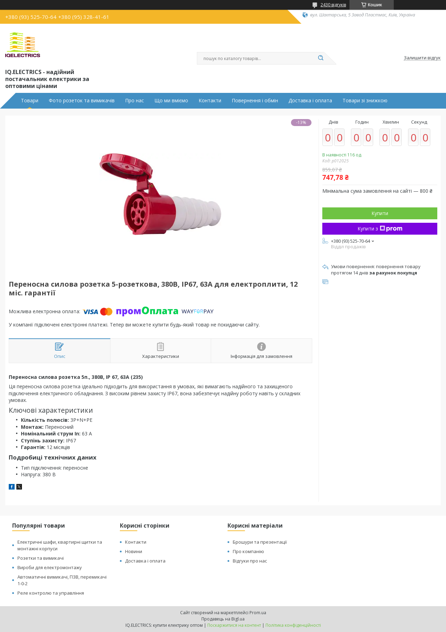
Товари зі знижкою (365, 100)
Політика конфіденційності (293, 625)
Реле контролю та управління (50, 593)
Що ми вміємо (171, 100)
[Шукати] (321, 58)
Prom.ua (257, 613)
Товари (29, 100)
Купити (379, 213)
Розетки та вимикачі (40, 558)
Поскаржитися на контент (234, 625)
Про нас (134, 100)
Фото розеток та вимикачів (82, 100)
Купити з (379, 228)
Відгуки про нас (250, 561)
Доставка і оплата (310, 100)
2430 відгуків (333, 5)
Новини (133, 551)
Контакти (210, 100)
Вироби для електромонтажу (49, 567)
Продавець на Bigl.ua (223, 619)
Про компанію (248, 551)
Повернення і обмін (255, 100)
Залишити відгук (422, 58)
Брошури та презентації (260, 542)
